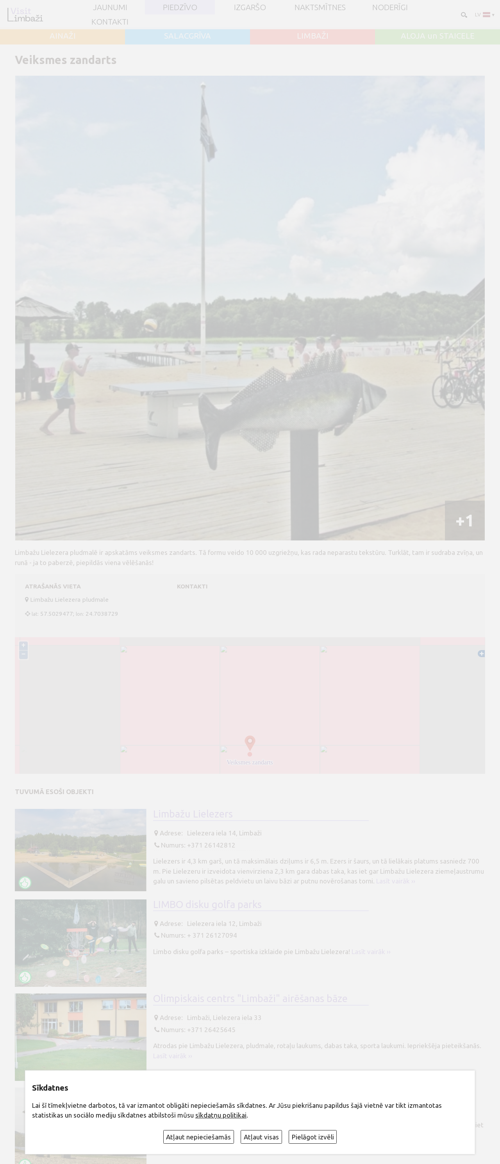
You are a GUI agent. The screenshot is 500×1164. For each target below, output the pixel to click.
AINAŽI (63, 36)
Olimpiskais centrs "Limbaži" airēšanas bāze (250, 998)
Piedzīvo (180, 7)
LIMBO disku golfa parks (207, 904)
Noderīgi (390, 7)
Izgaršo (250, 7)
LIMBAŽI (313, 36)
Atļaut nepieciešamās (198, 1137)
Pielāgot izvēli (313, 1137)
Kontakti (110, 22)
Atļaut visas (261, 1137)
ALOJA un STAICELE (438, 36)
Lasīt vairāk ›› (395, 881)
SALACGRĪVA (187, 36)
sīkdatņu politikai (220, 1115)
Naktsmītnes (320, 7)
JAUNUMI (110, 7)
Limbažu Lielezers (193, 813)
